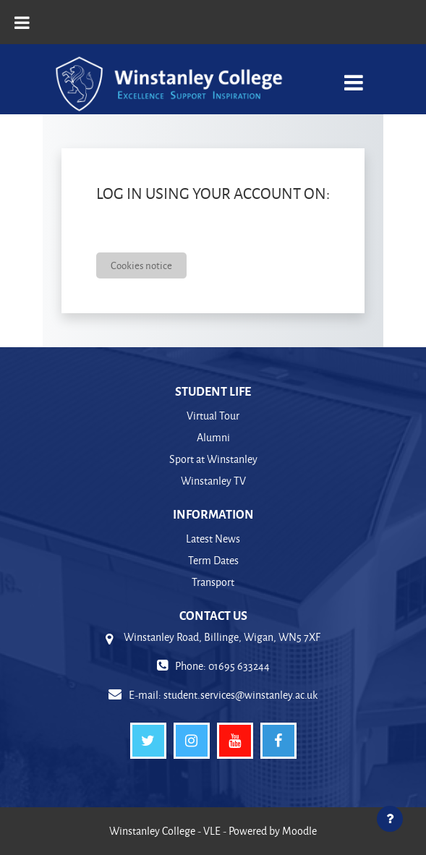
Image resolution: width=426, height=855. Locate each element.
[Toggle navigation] (353, 75)
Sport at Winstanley (213, 459)
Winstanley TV (213, 480)
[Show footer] (390, 819)
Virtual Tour (213, 415)
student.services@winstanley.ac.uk (240, 694)
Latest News (213, 538)
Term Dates (213, 560)
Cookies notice (141, 265)
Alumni (213, 437)
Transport (213, 582)
